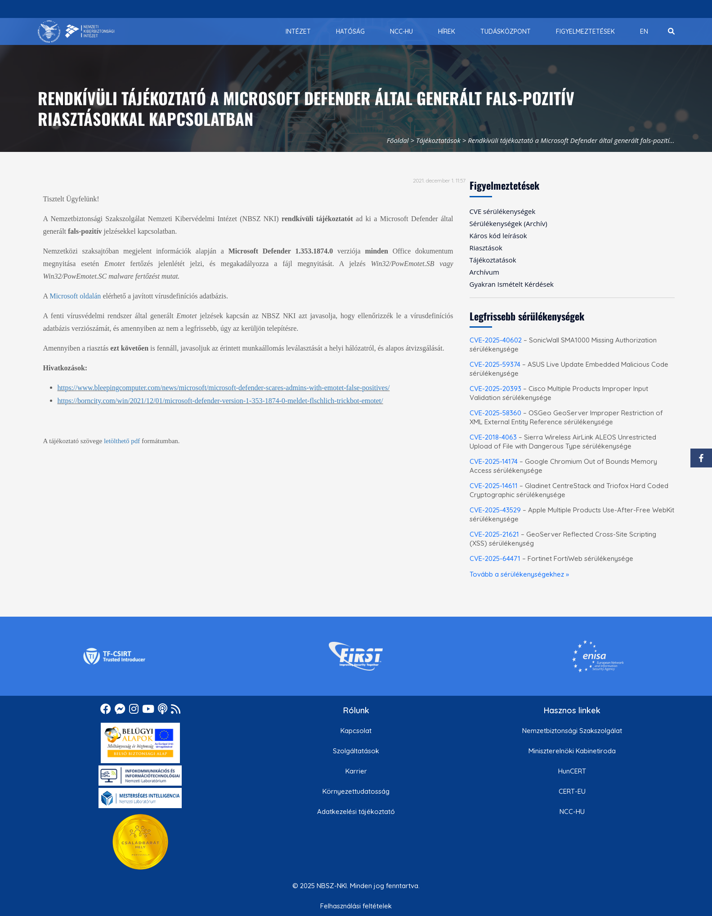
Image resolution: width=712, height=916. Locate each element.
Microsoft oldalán (75, 296)
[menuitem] (298, 31)
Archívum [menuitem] (484, 271)
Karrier (356, 771)
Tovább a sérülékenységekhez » (519, 574)
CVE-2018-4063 (493, 437)
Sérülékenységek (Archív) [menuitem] (508, 223)
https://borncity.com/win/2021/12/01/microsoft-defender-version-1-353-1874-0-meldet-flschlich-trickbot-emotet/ (220, 401)
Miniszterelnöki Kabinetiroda (572, 751)
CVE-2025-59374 (495, 364)
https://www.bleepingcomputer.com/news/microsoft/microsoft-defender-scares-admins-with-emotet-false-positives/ (224, 387)
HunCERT (572, 771)
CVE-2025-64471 (495, 558)
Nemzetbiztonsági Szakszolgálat (572, 730)
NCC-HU (572, 811)
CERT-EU (572, 791)
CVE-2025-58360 (495, 413)
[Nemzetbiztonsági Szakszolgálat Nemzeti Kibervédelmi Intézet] (76, 31)
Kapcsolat (356, 730)
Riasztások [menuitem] (486, 247)
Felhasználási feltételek (356, 906)
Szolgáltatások (356, 751)
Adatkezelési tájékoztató (356, 811)
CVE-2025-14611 (494, 485)
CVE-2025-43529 (495, 510)
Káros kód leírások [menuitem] (498, 235)
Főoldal (398, 140)
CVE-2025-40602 (496, 340)
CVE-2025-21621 (494, 534)
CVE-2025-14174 (494, 461)
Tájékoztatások (438, 140)
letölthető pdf (122, 441)
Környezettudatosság (356, 791)
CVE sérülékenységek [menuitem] (503, 211)
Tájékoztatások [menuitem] (493, 259)
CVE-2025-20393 (495, 388)
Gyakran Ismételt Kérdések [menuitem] (512, 284)
